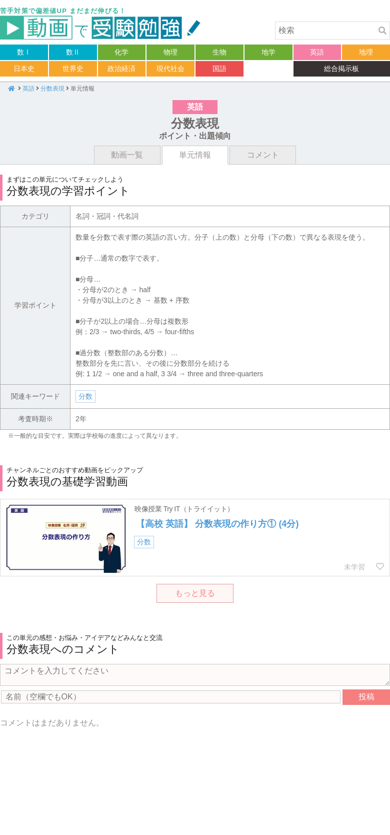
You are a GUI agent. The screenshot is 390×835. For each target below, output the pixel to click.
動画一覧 (127, 155)
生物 (219, 52)
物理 (171, 52)
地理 (366, 52)
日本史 (24, 69)
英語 (317, 52)
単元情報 (195, 155)
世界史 (73, 69)
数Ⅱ (73, 52)
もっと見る (195, 593)
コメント (263, 155)
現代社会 (170, 69)
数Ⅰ (24, 52)
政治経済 (122, 69)
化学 (121, 52)
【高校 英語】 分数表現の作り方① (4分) (217, 524)
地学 (269, 52)
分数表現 (52, 88)
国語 (219, 69)
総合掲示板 (341, 69)
